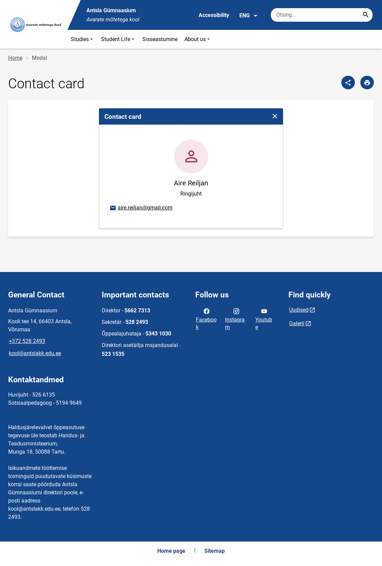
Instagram (235, 318)
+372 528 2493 (27, 341)
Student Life (118, 39)
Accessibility (214, 15)
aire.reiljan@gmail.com (141, 208)
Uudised (298, 310)
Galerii (296, 323)
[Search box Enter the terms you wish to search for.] (322, 15)
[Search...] (365, 15)
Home (15, 58)
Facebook (206, 318)
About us (197, 39)
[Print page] (367, 82)
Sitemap (214, 551)
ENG (248, 16)
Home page (171, 551)
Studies (82, 39)
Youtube (263, 318)
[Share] (348, 82)
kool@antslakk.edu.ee (35, 353)
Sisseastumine (160, 39)
